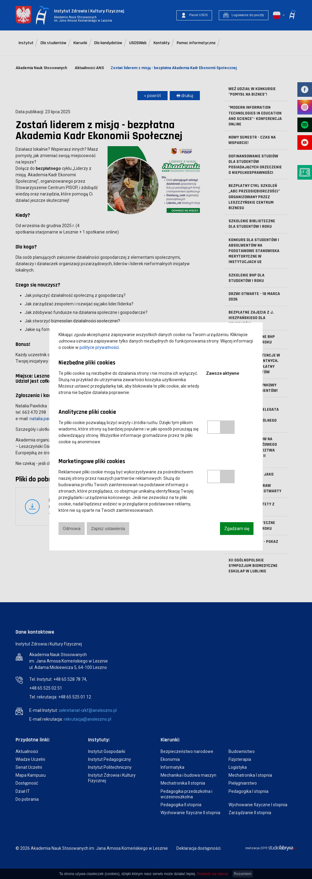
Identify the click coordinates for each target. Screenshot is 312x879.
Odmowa (71, 528)
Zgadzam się (236, 528)
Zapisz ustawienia (108, 528)
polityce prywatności (99, 347)
